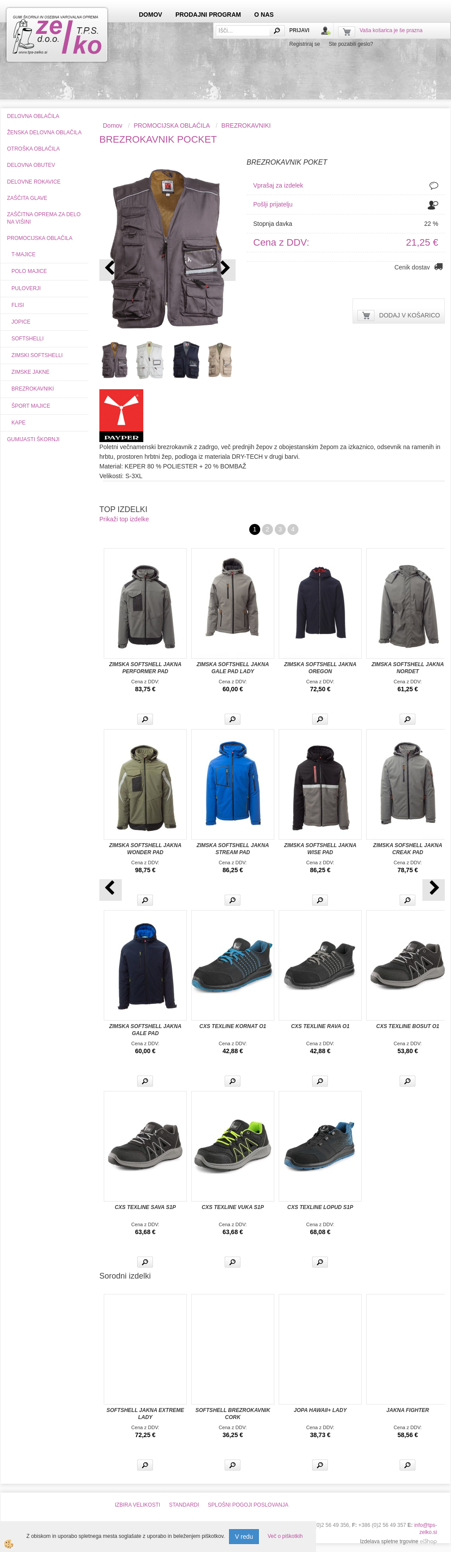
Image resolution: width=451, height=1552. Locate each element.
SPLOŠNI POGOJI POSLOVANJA (248, 1505)
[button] (224, 270)
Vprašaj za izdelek (278, 185)
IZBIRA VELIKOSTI (137, 1505)
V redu (244, 1536)
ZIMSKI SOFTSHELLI (37, 355)
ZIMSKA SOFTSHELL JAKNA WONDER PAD (145, 848)
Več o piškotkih (285, 1536)
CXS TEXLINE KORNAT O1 (233, 1026)
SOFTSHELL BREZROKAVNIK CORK (232, 1413)
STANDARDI (184, 1505)
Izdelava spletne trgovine (389, 1541)
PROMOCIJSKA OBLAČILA (172, 125)
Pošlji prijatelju (272, 204)
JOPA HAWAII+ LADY (320, 1410)
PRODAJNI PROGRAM (208, 14)
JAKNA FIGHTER (407, 1410)
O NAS (263, 14)
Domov (112, 125)
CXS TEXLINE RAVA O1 (320, 1026)
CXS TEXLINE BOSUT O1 (407, 1026)
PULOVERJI (26, 288)
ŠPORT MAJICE (30, 406)
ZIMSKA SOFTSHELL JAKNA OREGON (320, 668)
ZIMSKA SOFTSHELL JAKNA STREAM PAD (232, 848)
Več (145, 719)
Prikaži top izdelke (124, 519)
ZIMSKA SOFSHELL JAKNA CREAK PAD (407, 848)
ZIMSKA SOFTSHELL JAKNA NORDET (407, 668)
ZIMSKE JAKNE (30, 372)
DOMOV (150, 14)
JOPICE (20, 322)
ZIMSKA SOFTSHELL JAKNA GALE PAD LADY (232, 668)
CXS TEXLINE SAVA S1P (145, 1207)
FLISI (17, 305)
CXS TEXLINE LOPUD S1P (320, 1207)
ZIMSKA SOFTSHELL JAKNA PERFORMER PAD (145, 668)
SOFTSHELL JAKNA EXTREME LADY (145, 1413)
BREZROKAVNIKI (32, 389)
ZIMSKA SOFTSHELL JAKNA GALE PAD (145, 1029)
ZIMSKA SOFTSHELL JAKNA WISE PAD (320, 848)
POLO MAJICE (29, 271)
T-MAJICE (23, 254)
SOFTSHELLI (27, 338)
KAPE (18, 423)
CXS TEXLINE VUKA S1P (233, 1207)
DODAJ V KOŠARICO (409, 315)
